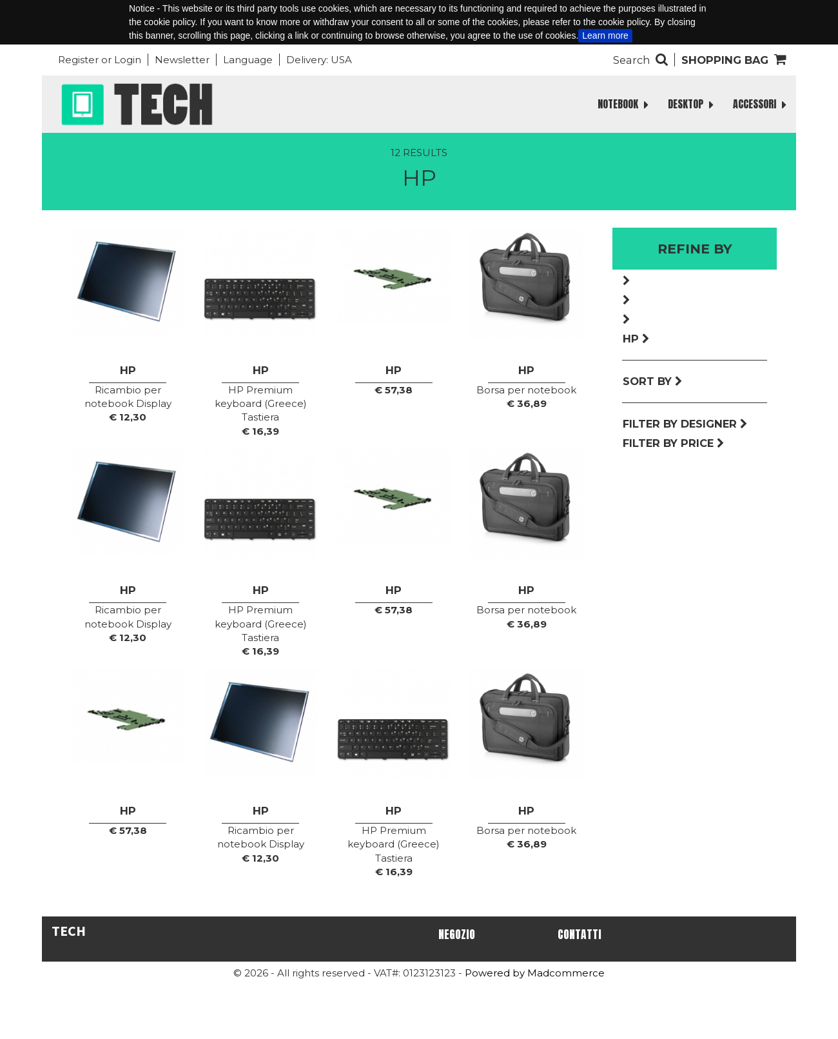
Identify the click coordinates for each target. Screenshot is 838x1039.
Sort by (653, 381)
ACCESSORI (759, 104)
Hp (636, 338)
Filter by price (674, 443)
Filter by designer (685, 423)
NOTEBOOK (623, 104)
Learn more (605, 35)
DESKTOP (691, 104)
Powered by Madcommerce (535, 973)
